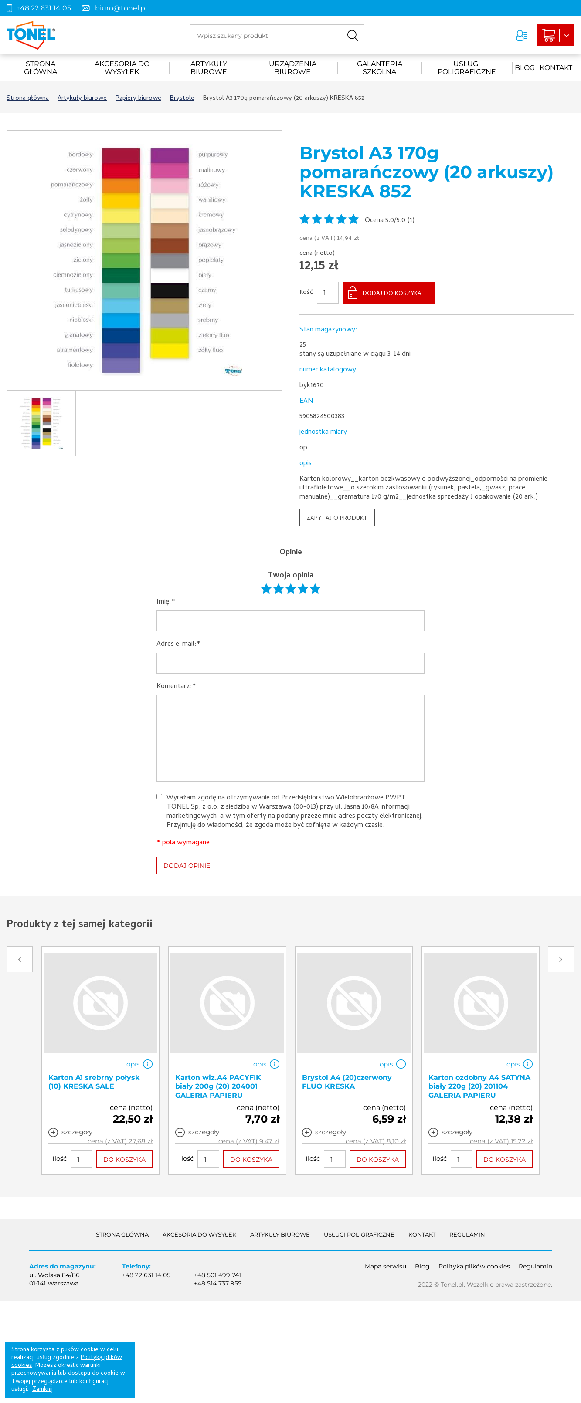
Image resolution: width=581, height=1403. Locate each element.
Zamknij (42, 1390)
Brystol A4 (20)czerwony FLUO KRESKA (347, 1082)
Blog (525, 68)
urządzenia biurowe (292, 68)
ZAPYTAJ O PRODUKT (337, 519)
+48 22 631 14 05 (43, 8)
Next (561, 959)
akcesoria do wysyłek (122, 68)
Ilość (306, 293)
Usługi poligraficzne (467, 68)
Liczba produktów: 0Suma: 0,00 (555, 35)
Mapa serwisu (385, 1266)
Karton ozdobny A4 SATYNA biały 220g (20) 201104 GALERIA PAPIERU (479, 1086)
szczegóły (76, 1132)
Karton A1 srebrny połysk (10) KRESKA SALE (94, 1082)
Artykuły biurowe (208, 68)
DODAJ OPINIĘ (186, 866)
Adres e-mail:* (178, 644)
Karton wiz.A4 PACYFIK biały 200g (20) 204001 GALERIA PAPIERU (218, 1086)
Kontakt (556, 68)
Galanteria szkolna (379, 68)
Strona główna (40, 68)
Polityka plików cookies (474, 1266)
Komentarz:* (176, 686)
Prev (20, 959)
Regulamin (467, 1234)
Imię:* (165, 602)
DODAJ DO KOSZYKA (392, 294)
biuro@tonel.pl (121, 8)
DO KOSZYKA (124, 1160)
